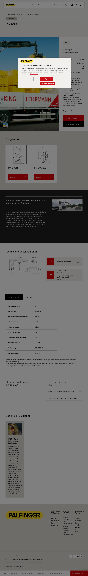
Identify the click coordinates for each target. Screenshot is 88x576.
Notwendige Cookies (46, 79)
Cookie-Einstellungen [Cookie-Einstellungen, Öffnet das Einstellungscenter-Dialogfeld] (26, 79)
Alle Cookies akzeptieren (47, 83)
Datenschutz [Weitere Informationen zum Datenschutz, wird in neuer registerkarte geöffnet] (34, 74)
